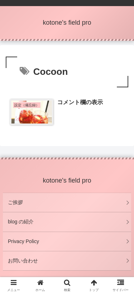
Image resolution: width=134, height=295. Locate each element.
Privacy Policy (23, 241)
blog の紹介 (21, 221)
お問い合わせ (23, 260)
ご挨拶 (15, 202)
